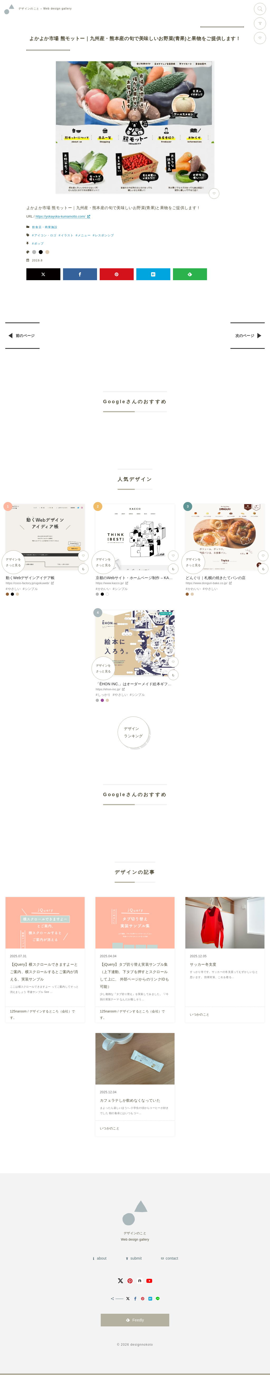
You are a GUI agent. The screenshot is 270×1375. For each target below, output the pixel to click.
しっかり (104, 695)
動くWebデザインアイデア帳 (30, 578)
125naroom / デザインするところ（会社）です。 (42, 1015)
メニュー (84, 235)
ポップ (39, 243)
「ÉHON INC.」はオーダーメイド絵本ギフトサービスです (145, 684)
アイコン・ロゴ (45, 235)
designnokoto (141, 1344)
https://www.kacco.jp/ (110, 583)
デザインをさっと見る (13, 562)
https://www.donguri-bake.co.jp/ (206, 583)
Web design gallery (45, 8)
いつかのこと (199, 1014)
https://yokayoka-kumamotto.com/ (60, 216)
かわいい (104, 589)
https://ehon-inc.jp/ (108, 689)
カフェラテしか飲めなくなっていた (130, 1100)
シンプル (31, 589)
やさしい (14, 589)
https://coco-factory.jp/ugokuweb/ (27, 583)
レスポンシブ (104, 235)
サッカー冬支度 (203, 964)
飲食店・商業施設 (45, 227)
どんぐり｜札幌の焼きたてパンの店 (215, 578)
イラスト (67, 235)
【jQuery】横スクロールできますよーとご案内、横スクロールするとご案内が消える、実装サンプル (44, 971)
